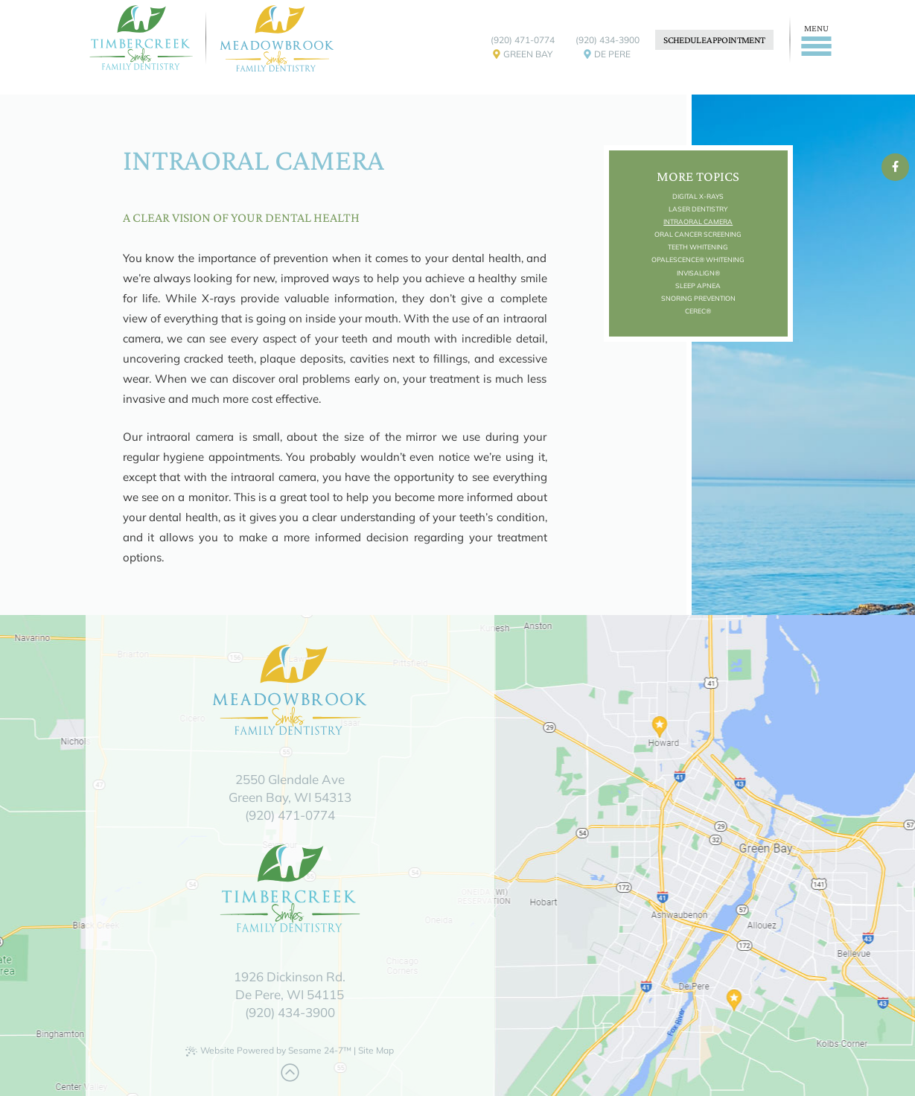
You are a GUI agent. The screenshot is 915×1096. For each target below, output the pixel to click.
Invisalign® (698, 273)
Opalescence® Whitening (698, 259)
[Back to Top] (290, 1073)
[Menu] (814, 40)
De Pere (607, 57)
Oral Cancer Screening (698, 234)
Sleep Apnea (698, 285)
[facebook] (894, 166)
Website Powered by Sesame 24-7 (268, 1051)
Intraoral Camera (698, 221)
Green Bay (522, 57)
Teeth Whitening (698, 247)
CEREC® (698, 311)
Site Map (376, 1050)
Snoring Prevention (698, 298)
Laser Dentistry (698, 209)
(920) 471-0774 (523, 39)
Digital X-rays (698, 196)
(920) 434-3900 (608, 39)
